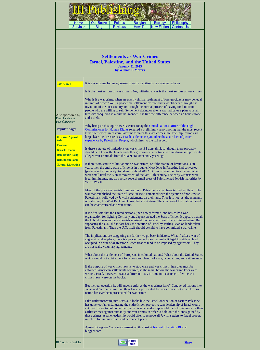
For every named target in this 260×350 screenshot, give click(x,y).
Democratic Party (67, 154)
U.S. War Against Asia (67, 139)
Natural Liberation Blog (168, 327)
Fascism (62, 145)
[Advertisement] (130, 39)
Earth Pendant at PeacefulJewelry (65, 120)
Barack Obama (66, 150)
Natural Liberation (68, 164)
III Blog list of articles (68, 342)
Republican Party (67, 159)
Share (188, 342)
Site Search (64, 84)
